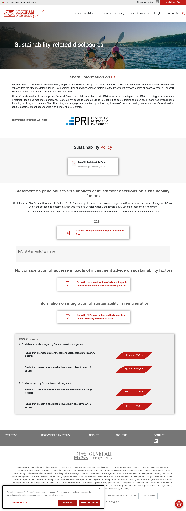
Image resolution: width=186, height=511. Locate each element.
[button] (146, 2)
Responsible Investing (112, 13)
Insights (158, 13)
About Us (173, 13)
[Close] (99, 503)
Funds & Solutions (139, 13)
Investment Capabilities (82, 13)
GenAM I (82, 282)
